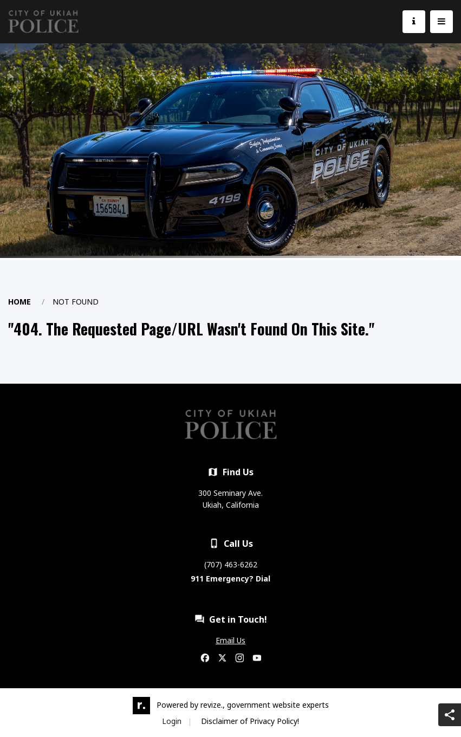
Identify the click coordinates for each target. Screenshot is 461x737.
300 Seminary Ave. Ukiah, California (230, 499)
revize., (212, 705)
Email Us (230, 640)
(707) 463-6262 (230, 564)
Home (19, 301)
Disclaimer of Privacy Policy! (250, 721)
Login (171, 721)
